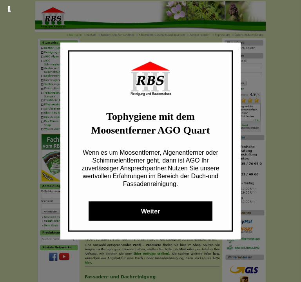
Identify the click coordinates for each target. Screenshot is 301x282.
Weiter (150, 211)
